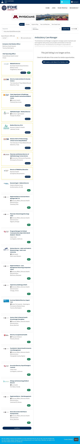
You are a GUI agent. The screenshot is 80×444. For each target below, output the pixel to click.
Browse (28, 24)
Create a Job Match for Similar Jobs (55, 62)
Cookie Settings (68, 439)
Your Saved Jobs (56, 24)
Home (48, 8)
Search (22, 24)
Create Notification (26, 38)
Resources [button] (74, 8)
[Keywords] (17, 28)
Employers (74, 2)
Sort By (4, 38)
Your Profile (63, 8)
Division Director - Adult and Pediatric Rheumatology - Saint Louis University (20, 250)
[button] (74, 28)
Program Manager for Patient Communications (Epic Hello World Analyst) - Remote (20, 233)
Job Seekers (65, 2)
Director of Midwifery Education (19, 169)
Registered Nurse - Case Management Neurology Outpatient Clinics (20, 267)
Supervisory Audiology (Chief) (18, 285)
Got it (76, 439)
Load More (17, 428)
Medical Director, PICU (16, 125)
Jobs (53, 8)
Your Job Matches (45, 24)
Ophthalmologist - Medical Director (20, 111)
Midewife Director (15, 63)
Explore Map (35, 24)
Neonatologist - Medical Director (19, 183)
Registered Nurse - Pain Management (20, 396)
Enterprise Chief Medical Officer (11, 44)
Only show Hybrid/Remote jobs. (12, 31)
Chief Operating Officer (9, 54)
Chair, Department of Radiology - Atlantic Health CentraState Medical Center (20, 96)
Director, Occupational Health (18, 334)
